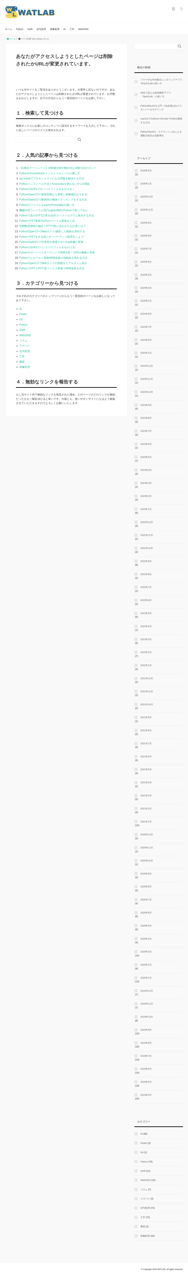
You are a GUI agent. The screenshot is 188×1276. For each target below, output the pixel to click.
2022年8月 (146, 574)
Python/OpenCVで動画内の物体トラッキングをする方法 (53, 199)
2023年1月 (146, 509)
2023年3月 (146, 483)
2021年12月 (146, 678)
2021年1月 (146, 821)
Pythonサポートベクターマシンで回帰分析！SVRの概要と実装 (57, 252)
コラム (23, 340)
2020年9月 (146, 873)
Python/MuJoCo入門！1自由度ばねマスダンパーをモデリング (161, 107)
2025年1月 (146, 300)
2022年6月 (146, 600)
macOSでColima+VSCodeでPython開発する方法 (161, 120)
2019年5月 (146, 1082)
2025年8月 (146, 235)
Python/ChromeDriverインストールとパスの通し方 (49, 173)
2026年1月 (146, 183)
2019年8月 (146, 1043)
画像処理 (54, 29)
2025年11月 (146, 209)
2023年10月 (146, 392)
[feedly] (181, 9)
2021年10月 (146, 704)
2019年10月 (146, 1016)
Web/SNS (83, 29)
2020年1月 (146, 977)
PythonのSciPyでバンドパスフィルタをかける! (47, 247)
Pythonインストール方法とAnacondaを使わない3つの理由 (54, 183)
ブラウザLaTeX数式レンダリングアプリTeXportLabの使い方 (161, 81)
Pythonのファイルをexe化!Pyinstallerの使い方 (47, 205)
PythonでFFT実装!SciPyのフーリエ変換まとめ (47, 220)
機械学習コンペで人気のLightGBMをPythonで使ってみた (53, 210)
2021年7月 (146, 743)
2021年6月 (146, 756)
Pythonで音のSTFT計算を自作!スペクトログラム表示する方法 (56, 215)
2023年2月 (146, 496)
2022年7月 (146, 587)
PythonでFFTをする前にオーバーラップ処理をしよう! (51, 236)
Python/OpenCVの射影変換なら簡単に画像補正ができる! (53, 194)
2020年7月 (146, 899)
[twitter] (173, 9)
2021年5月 (146, 769)
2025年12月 (146, 196)
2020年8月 (146, 886)
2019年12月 (146, 990)
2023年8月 (146, 418)
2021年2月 (146, 808)
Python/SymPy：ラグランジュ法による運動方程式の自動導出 (161, 133)
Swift (30, 29)
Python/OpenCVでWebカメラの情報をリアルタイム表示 (53, 263)
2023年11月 (146, 379)
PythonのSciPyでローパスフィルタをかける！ (47, 189)
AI (64, 29)
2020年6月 (146, 912)
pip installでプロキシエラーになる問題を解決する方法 (51, 178)
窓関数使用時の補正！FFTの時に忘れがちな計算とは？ (52, 226)
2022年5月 (146, 613)
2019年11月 (146, 1003)
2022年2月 (146, 652)
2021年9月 (146, 717)
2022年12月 (146, 522)
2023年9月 (146, 405)
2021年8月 (146, 730)
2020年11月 (146, 847)
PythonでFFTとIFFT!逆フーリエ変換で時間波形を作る (51, 268)
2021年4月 (146, 782)
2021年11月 (146, 691)
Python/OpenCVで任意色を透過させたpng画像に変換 (51, 242)
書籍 (22, 361)
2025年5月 (146, 274)
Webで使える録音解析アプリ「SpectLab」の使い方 (155, 94)
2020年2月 (146, 964)
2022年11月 (146, 535)
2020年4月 (146, 938)
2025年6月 (146, 261)
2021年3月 (146, 795)
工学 (72, 29)
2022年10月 (146, 548)
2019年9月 (146, 1029)
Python (19, 29)
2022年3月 (146, 639)
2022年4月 (146, 626)
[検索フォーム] (46, 139)
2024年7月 (146, 327)
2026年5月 (146, 170)
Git (21, 319)
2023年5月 (146, 457)
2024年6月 (146, 340)
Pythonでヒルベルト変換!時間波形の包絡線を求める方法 (53, 257)
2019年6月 (146, 1068)
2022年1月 (146, 665)
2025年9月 (146, 222)
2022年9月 (146, 561)
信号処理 (41, 29)
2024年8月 (146, 313)
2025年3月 (146, 288)
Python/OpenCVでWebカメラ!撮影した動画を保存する (52, 231)
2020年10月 (146, 860)
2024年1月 (146, 352)
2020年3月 (146, 951)
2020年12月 (146, 834)
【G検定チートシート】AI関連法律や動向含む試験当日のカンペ (57, 168)
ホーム (8, 29)
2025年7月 (146, 248)
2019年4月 (146, 1095)
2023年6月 (146, 444)
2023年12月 (146, 366)
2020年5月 (146, 925)
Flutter (23, 314)
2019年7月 (146, 1056)
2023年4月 (146, 470)
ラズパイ (24, 345)
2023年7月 (146, 431)
